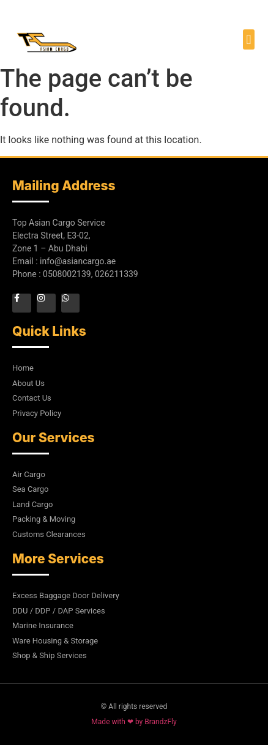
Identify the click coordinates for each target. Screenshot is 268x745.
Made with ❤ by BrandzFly (133, 721)
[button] (249, 39)
